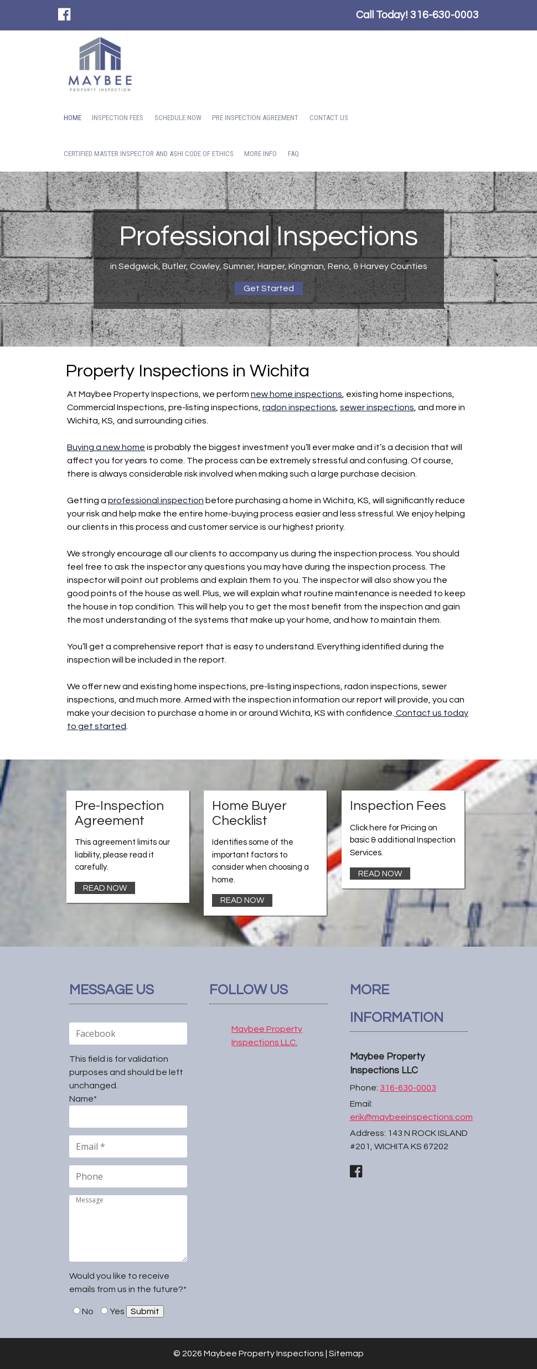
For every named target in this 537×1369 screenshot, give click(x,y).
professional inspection (156, 500)
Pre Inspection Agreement (255, 117)
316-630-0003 (444, 14)
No (88, 1311)
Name (83, 1098)
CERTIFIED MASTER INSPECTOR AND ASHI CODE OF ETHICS (149, 153)
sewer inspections (377, 407)
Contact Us (328, 117)
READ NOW (105, 888)
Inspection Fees (117, 117)
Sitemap (346, 1353)
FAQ (293, 153)
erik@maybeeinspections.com (411, 1117)
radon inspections (299, 407)
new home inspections (296, 394)
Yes (117, 1311)
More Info (260, 153)
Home (72, 117)
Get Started (269, 288)
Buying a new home (106, 447)
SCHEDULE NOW (178, 117)
